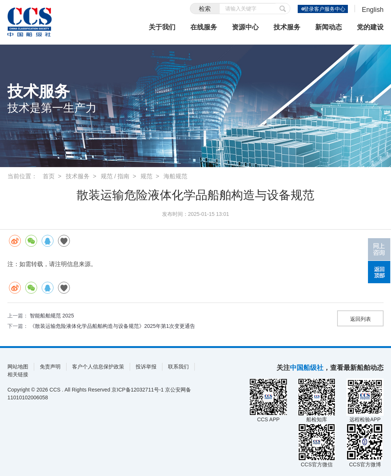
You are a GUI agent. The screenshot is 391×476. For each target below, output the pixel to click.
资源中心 (245, 27)
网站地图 (17, 367)
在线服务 (203, 27)
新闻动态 (328, 27)
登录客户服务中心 (324, 9)
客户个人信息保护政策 (98, 367)
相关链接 (17, 374)
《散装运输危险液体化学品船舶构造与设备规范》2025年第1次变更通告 (112, 326)
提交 (282, 8)
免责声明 (50, 367)
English (373, 9)
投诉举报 (146, 367)
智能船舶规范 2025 (52, 316)
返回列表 (360, 319)
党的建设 (370, 27)
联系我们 (178, 367)
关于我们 (162, 27)
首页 (49, 176)
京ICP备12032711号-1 (138, 390)
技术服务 (287, 27)
